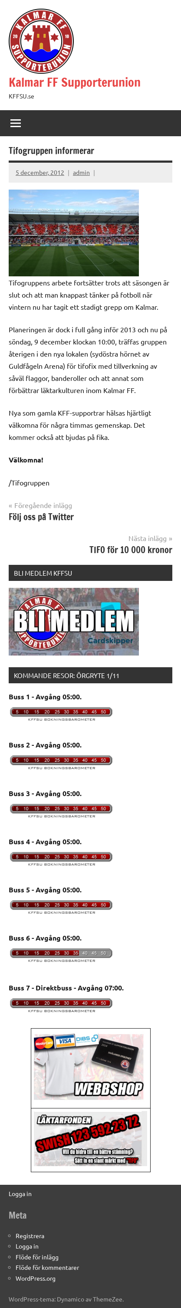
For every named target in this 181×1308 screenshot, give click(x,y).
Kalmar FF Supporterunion (75, 82)
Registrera (30, 1235)
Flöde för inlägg (37, 1257)
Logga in (20, 1193)
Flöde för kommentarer (47, 1267)
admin (81, 172)
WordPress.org (36, 1278)
